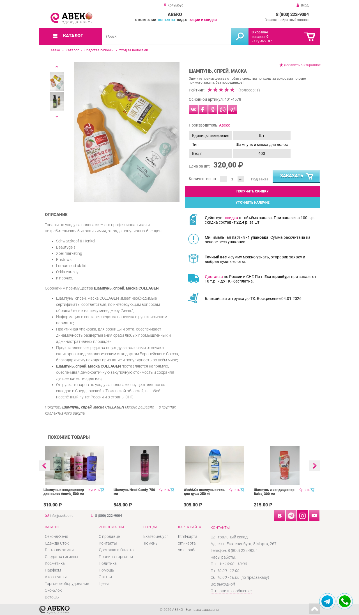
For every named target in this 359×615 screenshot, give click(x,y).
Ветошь (52, 597)
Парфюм (53, 570)
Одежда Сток (57, 543)
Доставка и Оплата (116, 550)
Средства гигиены (98, 50)
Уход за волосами (133, 50)
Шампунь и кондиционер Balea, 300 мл (274, 492)
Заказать (297, 176)
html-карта (187, 536)
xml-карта (187, 543)
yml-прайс (187, 550)
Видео (182, 20)
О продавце (109, 536)
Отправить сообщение (231, 591)
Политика (108, 563)
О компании (145, 20)
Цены (104, 583)
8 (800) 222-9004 (292, 14)
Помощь (106, 570)
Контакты (166, 20)
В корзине (260, 32)
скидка (231, 217)
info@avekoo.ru (61, 516)
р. (270, 41)
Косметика (55, 563)
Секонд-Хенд (56, 536)
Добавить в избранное (302, 65)
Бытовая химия (59, 550)
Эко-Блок (53, 590)
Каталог (72, 50)
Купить (94, 490)
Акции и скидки (203, 20)
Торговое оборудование (67, 583)
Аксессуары (56, 577)
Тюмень (150, 543)
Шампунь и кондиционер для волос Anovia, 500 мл (63, 492)
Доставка (214, 276)
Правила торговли (116, 556)
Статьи (105, 577)
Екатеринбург (155, 536)
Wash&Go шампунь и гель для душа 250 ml (204, 492)
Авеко (55, 50)
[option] (127, 132)
